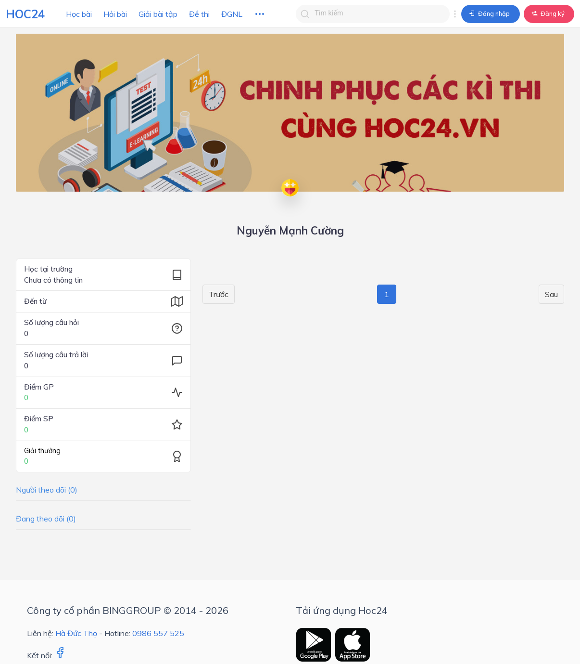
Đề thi (199, 14)
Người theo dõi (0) (46, 490)
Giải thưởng (42, 450)
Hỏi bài (115, 14)
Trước (218, 294)
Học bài (79, 14)
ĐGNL (231, 14)
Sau (551, 294)
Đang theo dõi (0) (46, 518)
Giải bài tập (158, 14)
